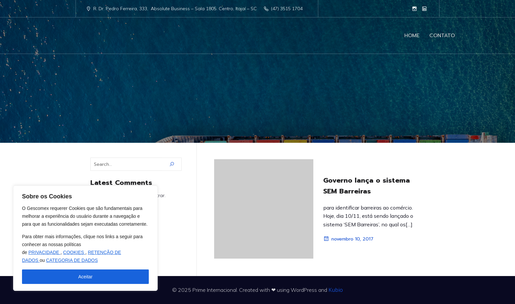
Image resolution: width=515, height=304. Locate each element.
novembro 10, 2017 (348, 238)
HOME (411, 35)
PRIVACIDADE (44, 252)
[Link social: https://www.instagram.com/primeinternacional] (414, 8)
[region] (85, 238)
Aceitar (85, 276)
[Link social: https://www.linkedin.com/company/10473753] (424, 8)
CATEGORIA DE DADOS (72, 260)
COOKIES (74, 252)
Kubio (335, 289)
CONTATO (442, 35)
